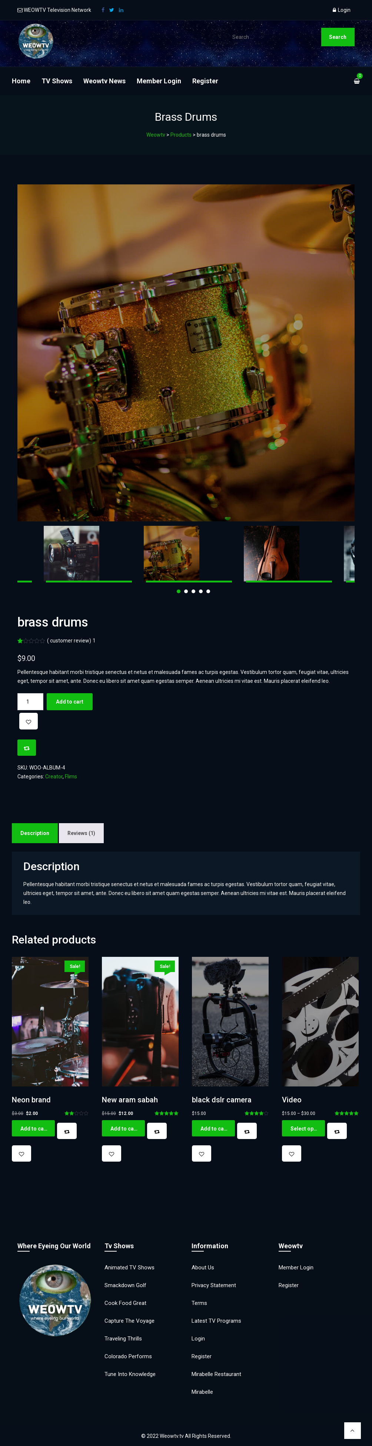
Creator (54, 776)
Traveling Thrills (123, 1338)
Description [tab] (34, 833)
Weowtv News (104, 81)
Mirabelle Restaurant (216, 1374)
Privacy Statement (214, 1285)
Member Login (159, 81)
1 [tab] (178, 591)
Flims (71, 776)
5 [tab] (208, 591)
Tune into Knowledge (130, 1374)
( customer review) (71, 640)
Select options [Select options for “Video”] (307, 1129)
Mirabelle (202, 1392)
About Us (203, 1267)
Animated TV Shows (129, 1267)
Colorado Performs (128, 1356)
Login (342, 10)
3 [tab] (193, 591)
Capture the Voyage (129, 1321)
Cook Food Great (125, 1303)
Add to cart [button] (34, 1129)
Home (21, 81)
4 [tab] (201, 591)
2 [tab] (186, 591)
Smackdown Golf (125, 1285)
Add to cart (69, 702)
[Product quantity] (30, 701)
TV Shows (56, 81)
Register (205, 81)
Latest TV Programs (216, 1321)
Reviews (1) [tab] (81, 833)
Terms (199, 1303)
